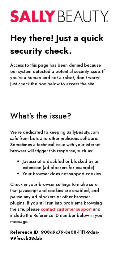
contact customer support (66, 209)
